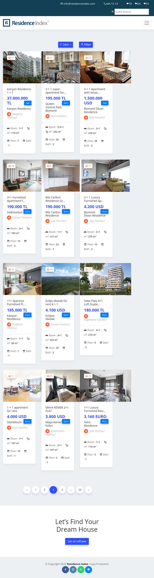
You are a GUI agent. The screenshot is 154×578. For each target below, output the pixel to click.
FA (146, 3)
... (71, 489)
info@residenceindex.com (77, 3)
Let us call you (77, 541)
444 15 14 (110, 3)
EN (138, 3)
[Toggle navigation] (147, 23)
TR (129, 3)
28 (79, 489)
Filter (86, 44)
